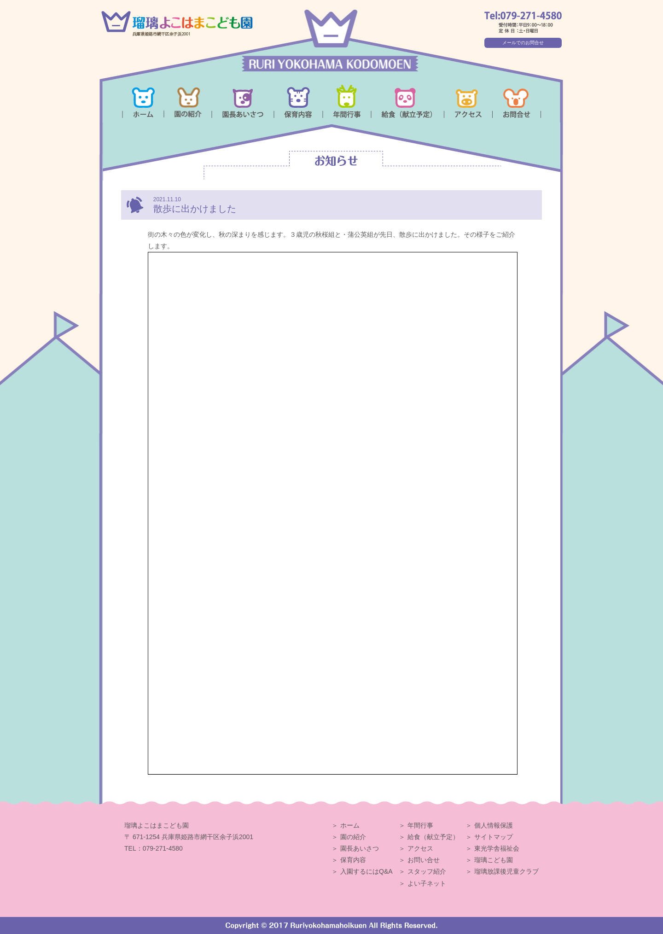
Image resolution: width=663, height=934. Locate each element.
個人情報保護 (493, 825)
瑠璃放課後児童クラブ (506, 871)
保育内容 (353, 860)
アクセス (420, 848)
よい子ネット (426, 883)
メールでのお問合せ (523, 42)
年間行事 (420, 825)
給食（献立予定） (433, 837)
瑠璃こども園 (493, 860)
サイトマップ (493, 837)
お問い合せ (423, 860)
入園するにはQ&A (366, 871)
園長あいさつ (359, 848)
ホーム (350, 825)
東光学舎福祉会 (496, 848)
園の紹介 (353, 837)
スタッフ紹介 (426, 871)
